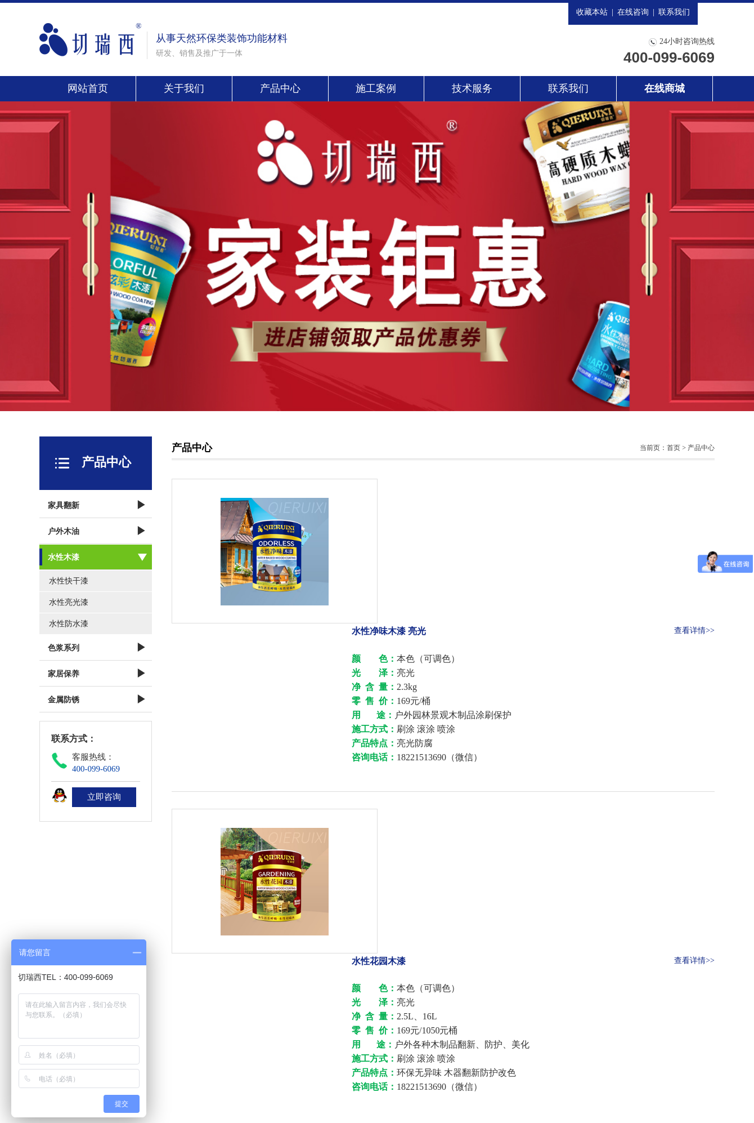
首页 (673, 448)
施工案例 (376, 88)
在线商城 (664, 88)
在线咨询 (633, 12)
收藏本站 (592, 12)
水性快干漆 (68, 581)
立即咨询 (104, 796)
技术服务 (472, 88)
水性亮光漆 (68, 602)
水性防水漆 (68, 624)
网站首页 (88, 88)
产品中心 (280, 88)
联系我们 (674, 12)
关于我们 (184, 88)
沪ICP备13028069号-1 (355, 1095)
